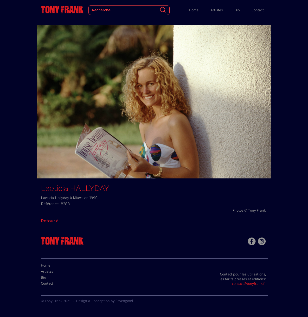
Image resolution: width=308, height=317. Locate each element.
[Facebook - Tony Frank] (252, 241)
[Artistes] (53, 271)
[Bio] (53, 277)
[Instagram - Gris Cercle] (262, 241)
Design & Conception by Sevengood (104, 301)
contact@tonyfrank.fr (249, 283)
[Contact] (53, 283)
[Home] (53, 265)
